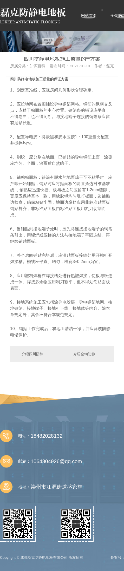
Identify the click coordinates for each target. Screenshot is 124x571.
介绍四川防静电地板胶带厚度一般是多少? (36, 354)
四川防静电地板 (23, 79)
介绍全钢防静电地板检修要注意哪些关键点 (91, 354)
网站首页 (89, 15)
